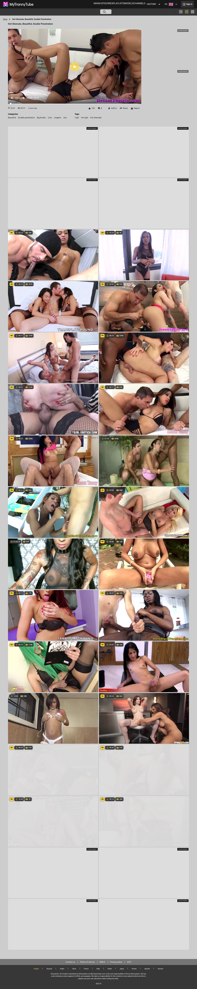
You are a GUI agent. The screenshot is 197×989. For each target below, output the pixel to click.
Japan (122, 969)
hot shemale (95, 117)
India (98, 969)
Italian (110, 969)
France (86, 969)
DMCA (102, 962)
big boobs (41, 117)
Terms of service (87, 962)
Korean (134, 969)
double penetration (26, 117)
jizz (65, 117)
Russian (49, 969)
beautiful (12, 117)
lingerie (57, 117)
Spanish (147, 969)
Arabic (62, 969)
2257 (129, 962)
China (74, 969)
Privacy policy (116, 962)
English (36, 969)
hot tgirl (84, 117)
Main (5, 19)
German (160, 969)
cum (50, 117)
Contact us (70, 962)
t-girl (77, 117)
